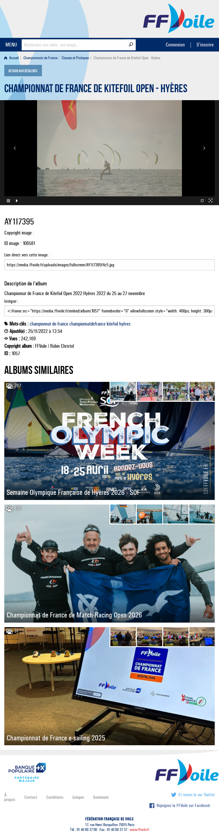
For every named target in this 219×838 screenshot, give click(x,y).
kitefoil (112, 324)
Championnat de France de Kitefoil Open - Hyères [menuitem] (127, 57)
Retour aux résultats (23, 71)
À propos (9, 797)
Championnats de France (40, 57)
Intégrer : (109, 307)
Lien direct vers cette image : (109, 261)
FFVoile (179, 18)
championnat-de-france (49, 324)
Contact (30, 797)
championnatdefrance (87, 324)
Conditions (54, 797)
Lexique (78, 797)
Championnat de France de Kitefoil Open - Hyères (95, 90)
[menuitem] (12, 57)
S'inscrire (205, 44)
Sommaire (101, 797)
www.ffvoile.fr (139, 829)
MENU (11, 44)
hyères (125, 324)
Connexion (175, 44)
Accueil (11, 57)
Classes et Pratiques (75, 57)
